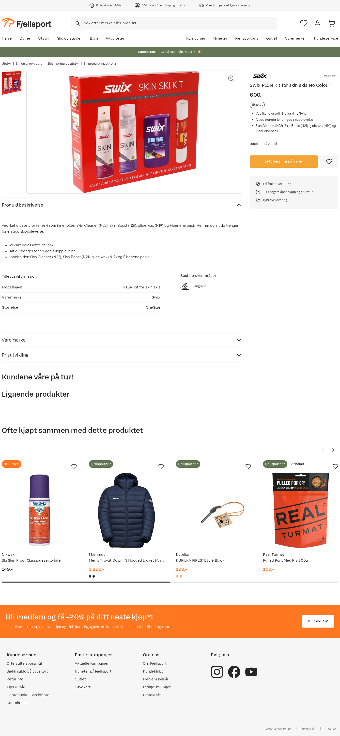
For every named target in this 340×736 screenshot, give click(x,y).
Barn (94, 38)
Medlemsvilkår (156, 679)
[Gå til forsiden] (26, 23)
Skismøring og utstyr (63, 63)
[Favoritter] (304, 23)
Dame (25, 38)
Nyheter (220, 38)
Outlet (271, 38)
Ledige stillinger (157, 687)
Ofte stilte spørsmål (24, 663)
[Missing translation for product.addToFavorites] (329, 161)
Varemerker (295, 38)
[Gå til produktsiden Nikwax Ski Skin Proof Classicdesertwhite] (39, 510)
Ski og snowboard (29, 63)
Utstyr (43, 38)
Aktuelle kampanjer (92, 663)
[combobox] (174, 23)
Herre (7, 38)
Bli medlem (318, 621)
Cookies (330, 729)
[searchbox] (180, 23)
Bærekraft (152, 695)
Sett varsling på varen (284, 161)
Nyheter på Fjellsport (93, 671)
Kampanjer (195, 38)
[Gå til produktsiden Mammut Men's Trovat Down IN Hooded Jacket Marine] (126, 510)
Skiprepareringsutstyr (100, 63)
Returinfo (15, 679)
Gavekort (83, 687)
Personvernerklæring (277, 729)
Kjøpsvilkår (308, 729)
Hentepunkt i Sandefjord (28, 695)
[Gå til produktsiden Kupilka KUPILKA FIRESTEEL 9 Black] (213, 510)
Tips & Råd (16, 687)
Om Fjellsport (155, 663)
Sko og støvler (69, 38)
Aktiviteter (115, 38)
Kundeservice (326, 38)
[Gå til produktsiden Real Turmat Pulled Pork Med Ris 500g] (300, 510)
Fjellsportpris (246, 38)
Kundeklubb (153, 671)
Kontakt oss (17, 703)
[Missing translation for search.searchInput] (77, 23)
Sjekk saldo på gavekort (27, 671)
